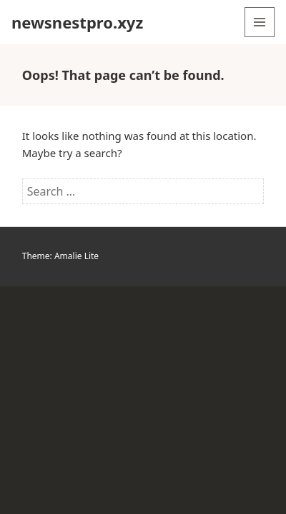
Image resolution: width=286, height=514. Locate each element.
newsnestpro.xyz (77, 22)
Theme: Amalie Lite (60, 256)
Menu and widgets (260, 36)
